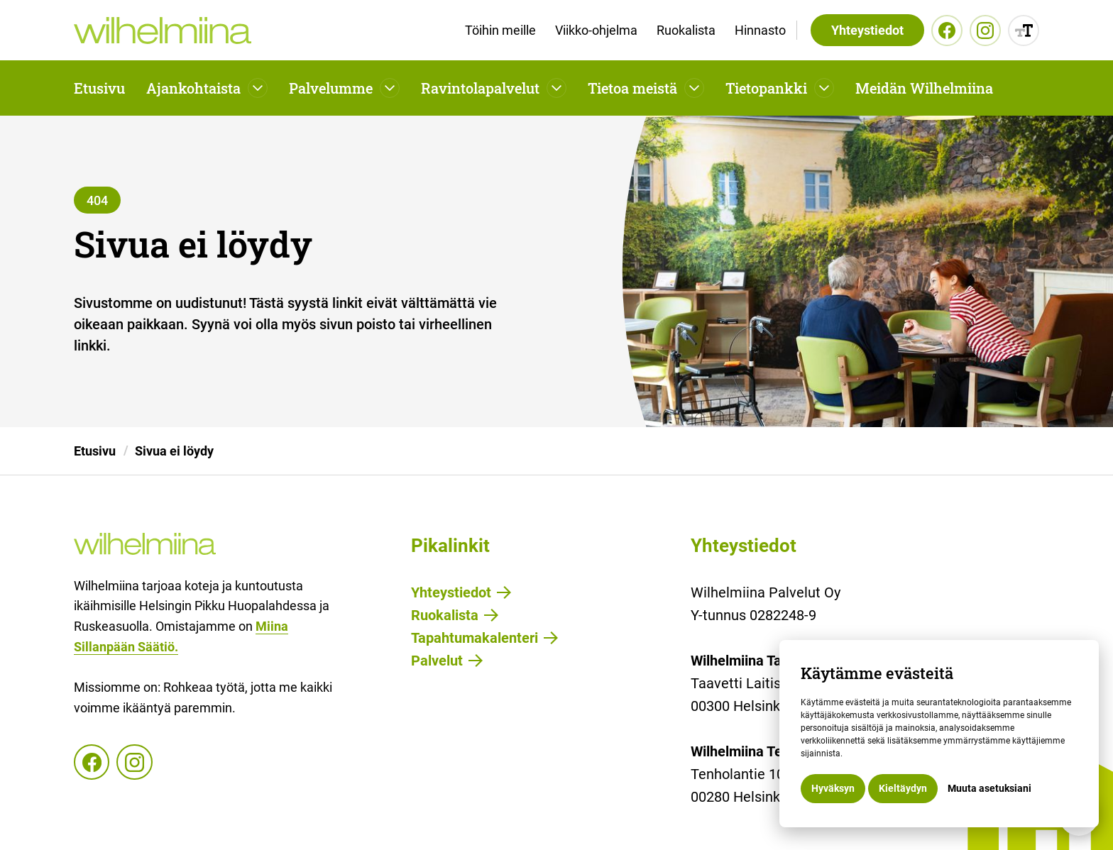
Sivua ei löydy (174, 450)
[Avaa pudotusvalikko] (258, 88)
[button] (207, 88)
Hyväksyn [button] (833, 788)
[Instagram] (985, 30)
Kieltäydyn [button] (903, 788)
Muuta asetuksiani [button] (989, 788)
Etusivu (99, 88)
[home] (162, 30)
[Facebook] (947, 30)
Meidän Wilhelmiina (924, 88)
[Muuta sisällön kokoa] (1023, 30)
